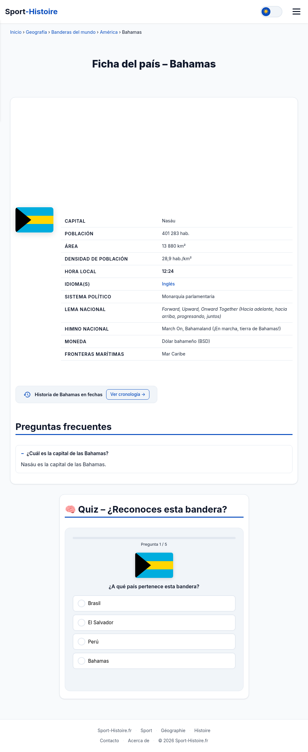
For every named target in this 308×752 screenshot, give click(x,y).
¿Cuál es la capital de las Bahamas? (67, 453)
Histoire (202, 730)
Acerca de (138, 740)
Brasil (94, 603)
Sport (31, 11)
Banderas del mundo (73, 32)
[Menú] (296, 11)
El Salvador (100, 623)
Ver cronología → (127, 394)
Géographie (173, 730)
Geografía (36, 32)
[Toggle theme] (271, 11)
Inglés (168, 283)
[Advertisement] (154, 152)
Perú (93, 642)
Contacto (109, 740)
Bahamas (98, 661)
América (109, 32)
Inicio (15, 32)
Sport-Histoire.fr (115, 730)
